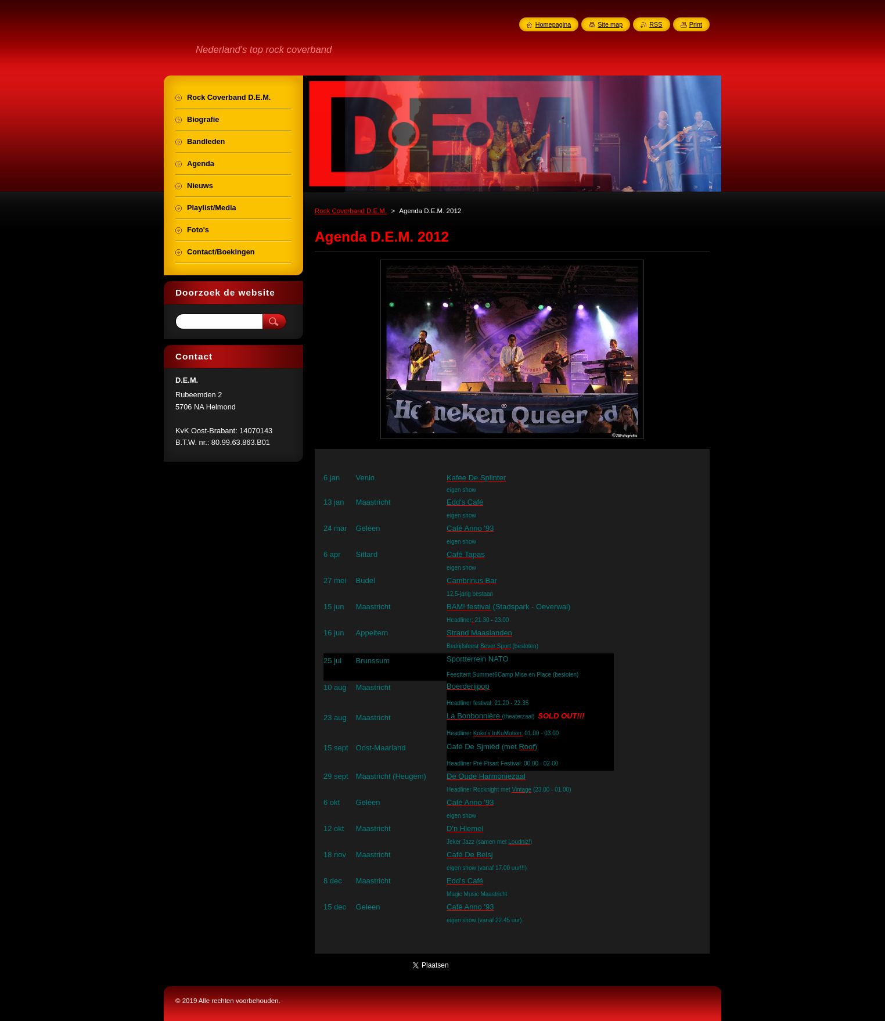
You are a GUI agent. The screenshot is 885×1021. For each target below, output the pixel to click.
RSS (655, 24)
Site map (610, 24)
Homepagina (553, 24)
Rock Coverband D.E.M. (351, 210)
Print (695, 24)
